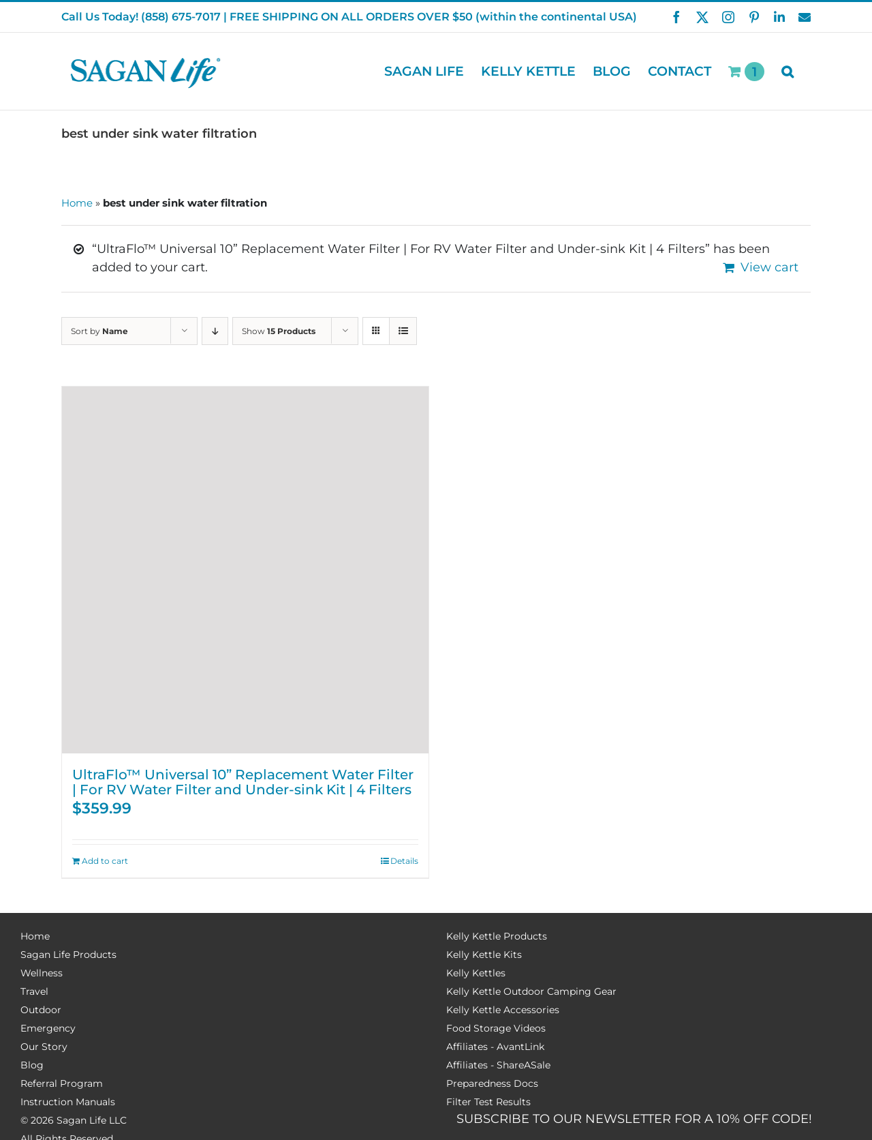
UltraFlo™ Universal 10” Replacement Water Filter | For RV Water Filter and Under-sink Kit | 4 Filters (243, 782)
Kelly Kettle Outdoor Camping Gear (531, 991)
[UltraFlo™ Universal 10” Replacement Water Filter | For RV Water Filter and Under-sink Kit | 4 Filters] (245, 570)
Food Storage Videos (496, 1028)
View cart (769, 267)
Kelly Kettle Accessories (502, 1010)
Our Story (43, 1046)
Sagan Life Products (68, 954)
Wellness (41, 973)
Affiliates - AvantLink (495, 1046)
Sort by (99, 331)
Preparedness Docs (492, 1083)
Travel (34, 991)
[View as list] (403, 331)
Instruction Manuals (67, 1102)
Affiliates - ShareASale (498, 1065)
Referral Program (61, 1083)
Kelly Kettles (475, 973)
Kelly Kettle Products (496, 936)
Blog (32, 1065)
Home (77, 202)
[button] (787, 71)
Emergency (48, 1028)
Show (278, 331)
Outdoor (40, 1010)
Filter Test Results (488, 1102)
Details (404, 861)
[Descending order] (215, 331)
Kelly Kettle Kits (484, 954)
